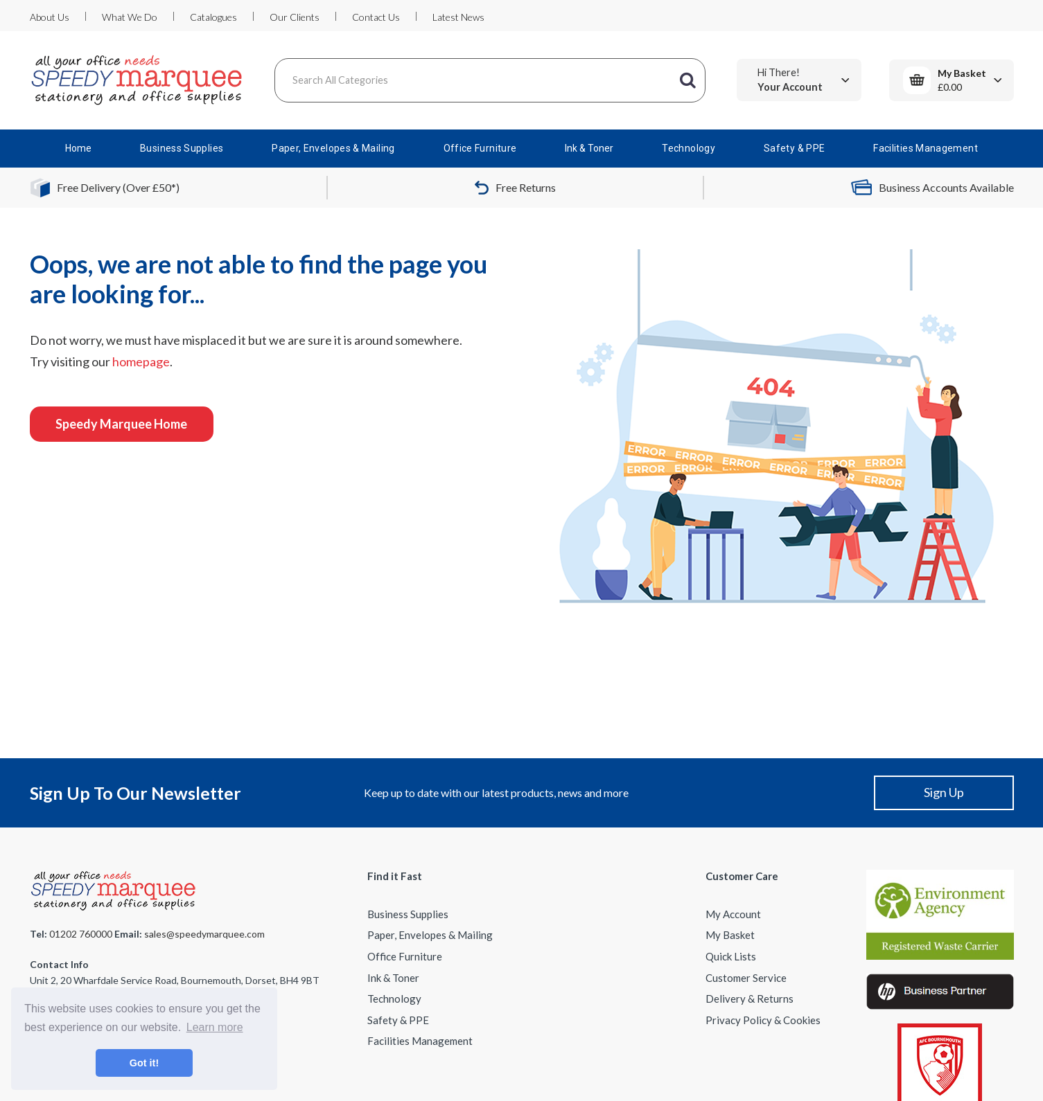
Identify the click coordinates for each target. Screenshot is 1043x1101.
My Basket (730, 935)
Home (78, 148)
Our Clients (294, 17)
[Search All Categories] (489, 80)
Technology (688, 148)
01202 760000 (80, 934)
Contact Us (376, 17)
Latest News (458, 17)
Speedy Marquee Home (121, 423)
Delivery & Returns (749, 998)
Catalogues (213, 17)
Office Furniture (480, 148)
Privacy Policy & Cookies (763, 1020)
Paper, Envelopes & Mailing (333, 148)
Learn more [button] (214, 1027)
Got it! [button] (144, 1062)
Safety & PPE (794, 148)
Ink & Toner (589, 148)
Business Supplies (181, 148)
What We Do (129, 17)
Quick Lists (730, 956)
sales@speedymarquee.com (204, 934)
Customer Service (746, 978)
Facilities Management (925, 148)
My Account (733, 914)
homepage (141, 361)
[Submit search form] (688, 80)
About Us (49, 17)
